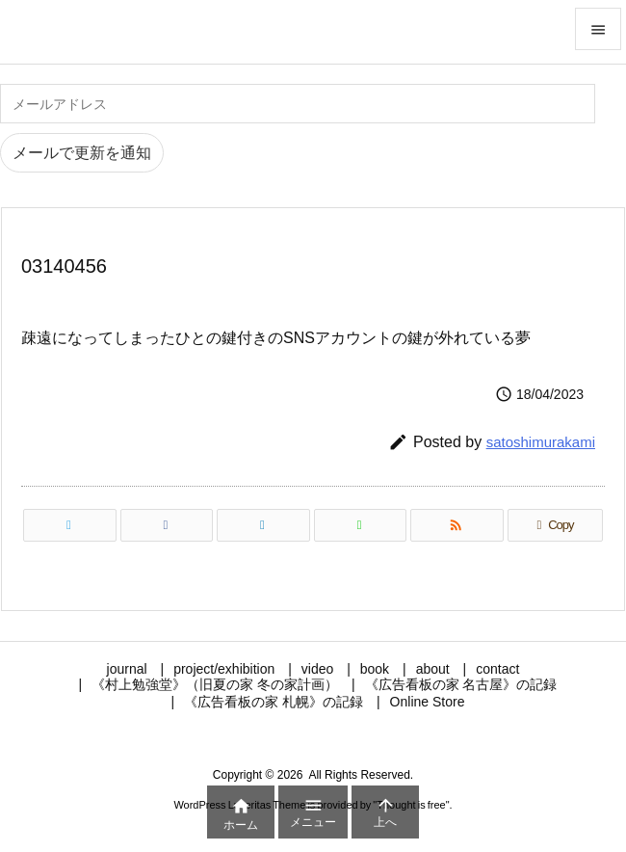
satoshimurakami (540, 442)
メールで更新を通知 (82, 153)
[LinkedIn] (263, 525)
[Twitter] (70, 525)
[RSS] (457, 525)
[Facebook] (167, 525)
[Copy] (555, 525)
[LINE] (360, 525)
